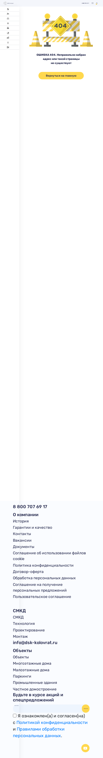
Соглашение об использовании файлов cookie (49, 556)
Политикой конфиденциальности (52, 722)
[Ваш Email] (47, 705)
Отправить (86, 708)
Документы (23, 546)
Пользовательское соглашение (42, 596)
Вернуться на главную (61, 75)
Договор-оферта (28, 571)
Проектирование (29, 630)
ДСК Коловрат (8, 3)
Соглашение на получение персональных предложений (40, 587)
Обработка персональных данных (44, 578)
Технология (24, 623)
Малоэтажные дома (31, 670)
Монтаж (20, 636)
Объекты (21, 657)
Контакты (22, 534)
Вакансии (22, 540)
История (21, 521)
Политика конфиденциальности (43, 565)
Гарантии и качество (32, 527)
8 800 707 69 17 (85, 3)
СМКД (18, 617)
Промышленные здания (35, 682)
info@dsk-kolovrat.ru (35, 642)
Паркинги (22, 676)
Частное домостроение (35, 689)
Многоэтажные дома (32, 663)
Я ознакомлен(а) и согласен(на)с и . (50, 725)
